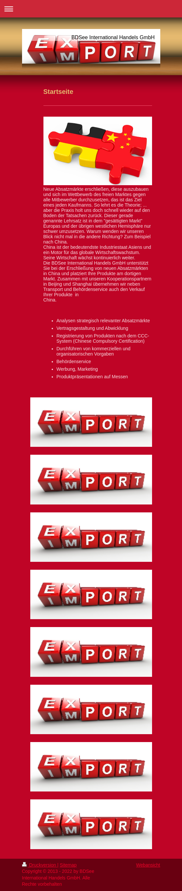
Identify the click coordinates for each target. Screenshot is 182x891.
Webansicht (148, 865)
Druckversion (39, 865)
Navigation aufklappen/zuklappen (91, 9)
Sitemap (68, 865)
